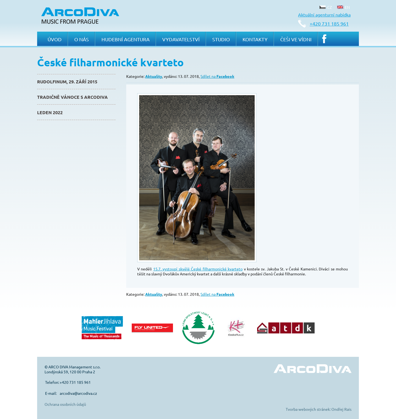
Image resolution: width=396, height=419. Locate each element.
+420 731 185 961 (329, 23)
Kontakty (255, 39)
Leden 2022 (50, 112)
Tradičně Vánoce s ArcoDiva (72, 97)
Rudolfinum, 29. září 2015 (67, 81)
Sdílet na (217, 76)
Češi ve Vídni (296, 39)
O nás (81, 39)
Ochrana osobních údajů (65, 404)
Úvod (55, 39)
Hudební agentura (125, 39)
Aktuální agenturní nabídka (324, 14)
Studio (221, 39)
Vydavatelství (181, 39)
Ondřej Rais (341, 409)
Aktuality (153, 76)
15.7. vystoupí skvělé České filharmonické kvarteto (198, 268)
